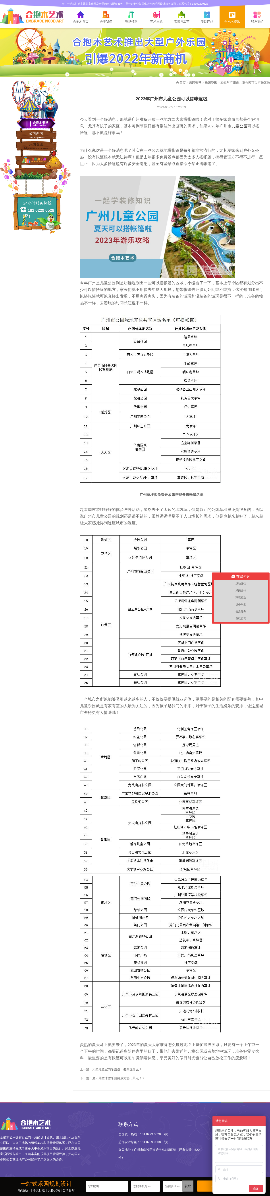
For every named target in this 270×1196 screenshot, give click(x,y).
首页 (182, 82)
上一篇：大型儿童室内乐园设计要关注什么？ (111, 1069)
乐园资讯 (36, 146)
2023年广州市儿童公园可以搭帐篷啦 (245, 82)
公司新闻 (36, 135)
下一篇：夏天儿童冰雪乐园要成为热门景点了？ (112, 1078)
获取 (188, 1186)
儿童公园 (239, 126)
